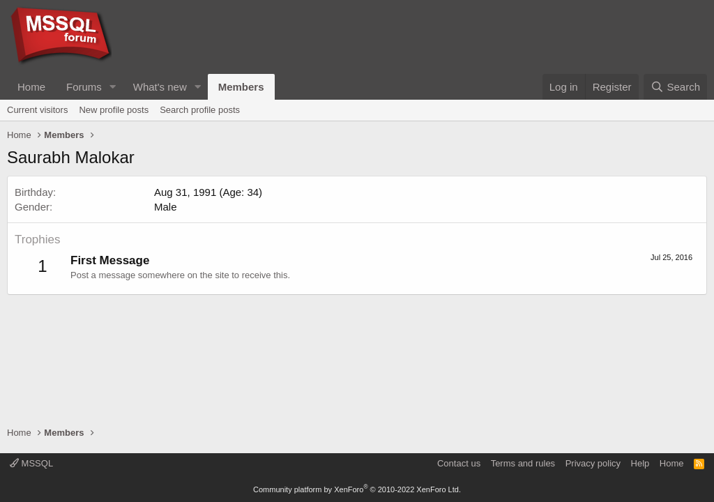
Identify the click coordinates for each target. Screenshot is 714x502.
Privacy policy (593, 463)
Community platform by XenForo (357, 489)
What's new (160, 87)
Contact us (458, 463)
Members (241, 87)
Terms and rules (523, 463)
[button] (113, 87)
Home (31, 87)
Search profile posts (200, 110)
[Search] (675, 87)
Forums (84, 87)
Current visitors (37, 110)
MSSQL (31, 463)
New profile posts (114, 110)
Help (640, 463)
